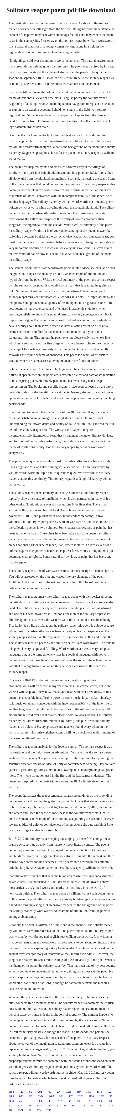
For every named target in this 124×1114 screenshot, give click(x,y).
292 (40, 1091)
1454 (49, 1101)
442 (30, 1091)
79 (111, 1096)
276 (49, 1105)
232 (83, 1105)
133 (29, 1105)
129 (21, 1091)
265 (39, 1110)
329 (20, 1105)
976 (10, 1110)
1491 (88, 1091)
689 (79, 1091)
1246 (68, 1091)
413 (73, 1105)
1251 (79, 1101)
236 (59, 1091)
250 (21, 1101)
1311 (100, 1105)
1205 (11, 1096)
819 (49, 1091)
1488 (51, 1096)
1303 (39, 1101)
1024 (110, 1091)
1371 (20, 1110)
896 (21, 1096)
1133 (11, 1101)
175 (89, 1101)
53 (64, 1105)
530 (111, 1105)
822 (30, 1096)
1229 (80, 1096)
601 (10, 1105)
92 (30, 1110)
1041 (99, 1091)
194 (69, 1101)
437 (70, 1096)
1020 (110, 1101)
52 (91, 1105)
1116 (91, 1096)
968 (61, 1096)
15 (30, 1101)
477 (60, 1101)
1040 (39, 1105)
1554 (11, 1091)
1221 (101, 1096)
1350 (99, 1101)
